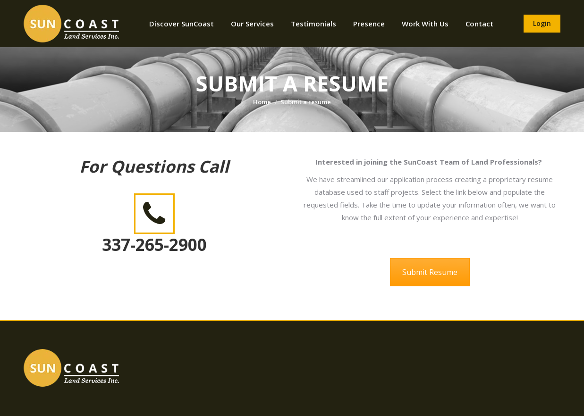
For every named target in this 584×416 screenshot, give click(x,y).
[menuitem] (181, 23)
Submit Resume (429, 272)
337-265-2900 (154, 244)
